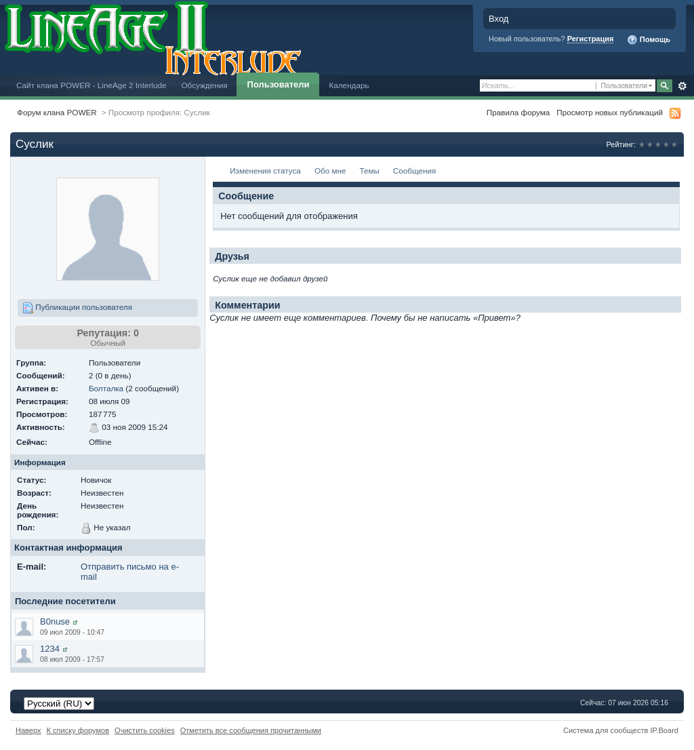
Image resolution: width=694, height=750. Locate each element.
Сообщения (414, 170)
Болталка (106, 388)
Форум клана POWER (57, 112)
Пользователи (278, 84)
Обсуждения (204, 85)
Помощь (648, 40)
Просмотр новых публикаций (609, 112)
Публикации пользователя (77, 307)
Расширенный (682, 86)
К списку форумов (78, 730)
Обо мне (330, 170)
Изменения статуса (265, 170)
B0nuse (55, 621)
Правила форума (518, 112)
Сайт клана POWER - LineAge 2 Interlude (91, 85)
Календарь (349, 85)
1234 (50, 649)
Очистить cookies (145, 730)
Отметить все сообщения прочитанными (250, 730)
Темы (369, 170)
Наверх (28, 730)
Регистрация (590, 39)
